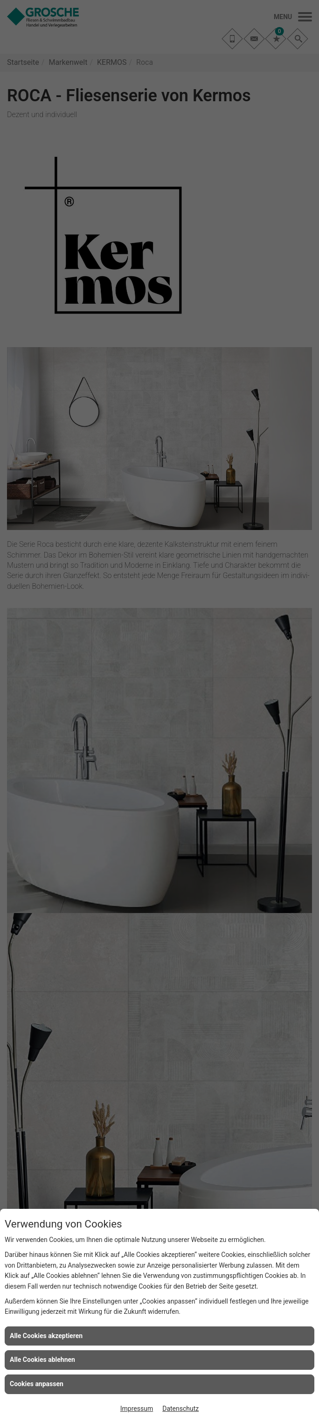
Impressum (136, 1408)
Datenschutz (180, 1408)
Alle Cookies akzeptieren (46, 1335)
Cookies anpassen (36, 1384)
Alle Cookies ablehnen (42, 1359)
